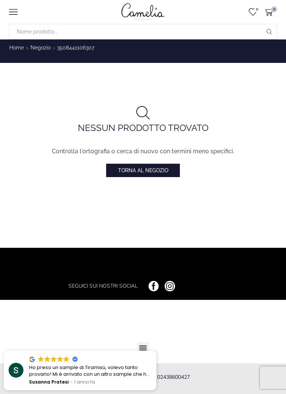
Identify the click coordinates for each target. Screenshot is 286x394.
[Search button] (269, 31)
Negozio (41, 48)
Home (16, 48)
